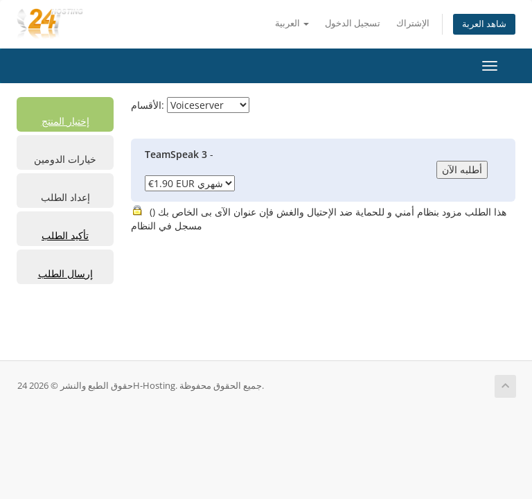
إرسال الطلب (65, 273)
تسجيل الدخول (352, 23)
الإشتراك (412, 23)
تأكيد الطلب (65, 235)
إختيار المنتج (65, 121)
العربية (292, 23)
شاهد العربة (484, 24)
